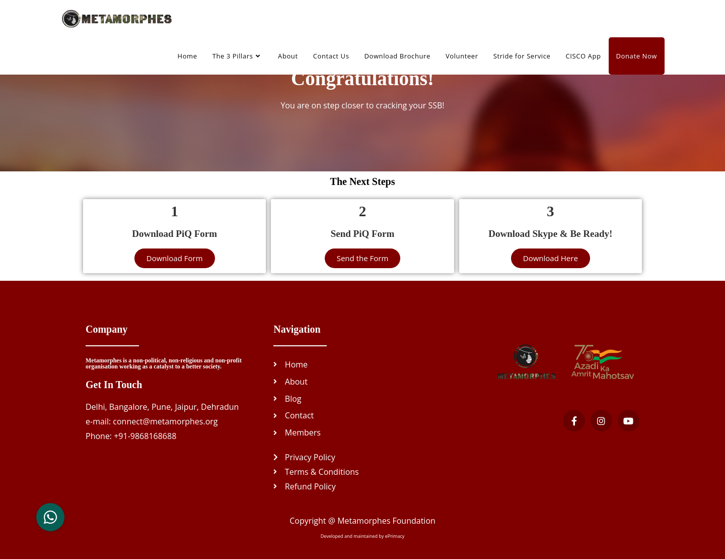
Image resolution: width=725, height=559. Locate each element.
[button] (50, 517)
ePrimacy (395, 536)
